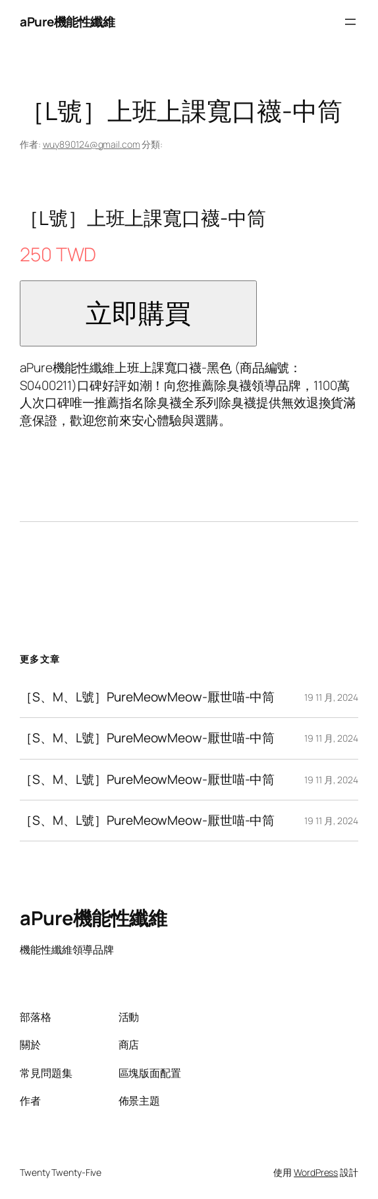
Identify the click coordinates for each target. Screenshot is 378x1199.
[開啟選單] (350, 22)
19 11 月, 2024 (331, 697)
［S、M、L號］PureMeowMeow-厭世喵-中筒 (147, 697)
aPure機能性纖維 (67, 21)
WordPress (316, 1172)
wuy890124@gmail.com (91, 144)
